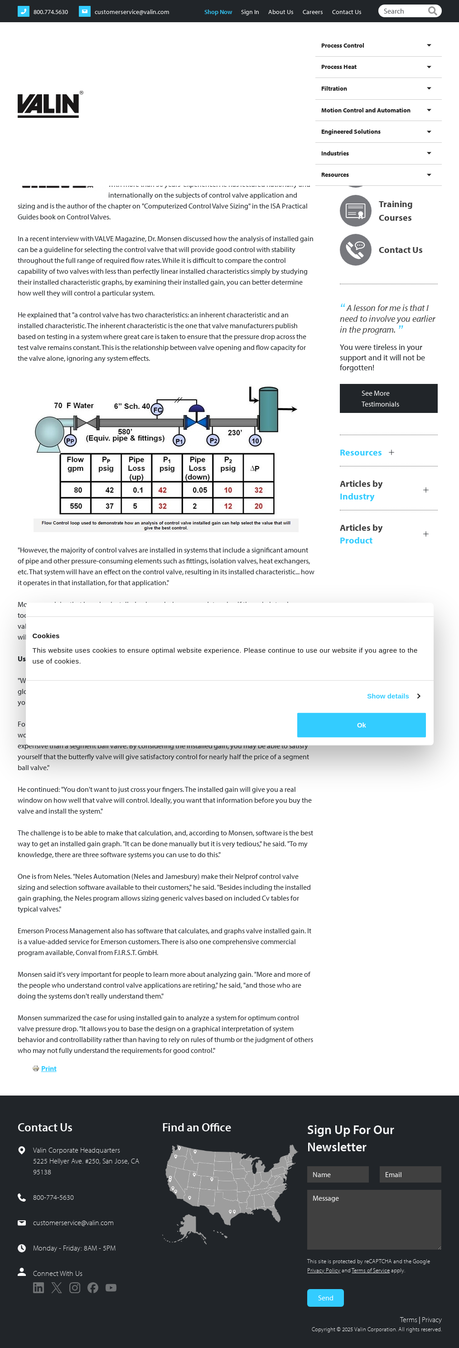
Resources (424, 61)
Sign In (250, 12)
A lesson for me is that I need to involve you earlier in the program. (387, 318)
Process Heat (160, 60)
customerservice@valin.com (73, 1222)
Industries (390, 61)
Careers (313, 12)
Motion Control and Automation (248, 60)
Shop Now (218, 12)
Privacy (432, 1319)
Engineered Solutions (329, 60)
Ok (361, 724)
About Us (281, 12)
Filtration (202, 61)
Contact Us (347, 12)
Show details (388, 696)
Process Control (111, 60)
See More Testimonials (380, 398)
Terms (408, 1319)
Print (49, 1068)
